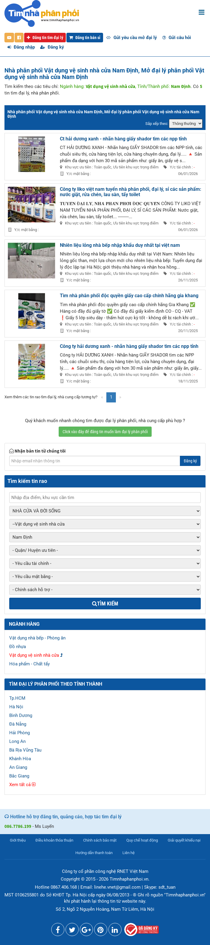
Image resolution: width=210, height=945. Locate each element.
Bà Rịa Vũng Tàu (25, 750)
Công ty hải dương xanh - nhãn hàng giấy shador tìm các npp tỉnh (129, 346)
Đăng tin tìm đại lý (45, 37)
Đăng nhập (21, 47)
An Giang (18, 767)
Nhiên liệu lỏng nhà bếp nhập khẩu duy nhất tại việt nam (120, 245)
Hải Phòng (19, 732)
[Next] (120, 397)
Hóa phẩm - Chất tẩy (29, 664)
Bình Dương (20, 715)
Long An (17, 741)
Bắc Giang (19, 776)
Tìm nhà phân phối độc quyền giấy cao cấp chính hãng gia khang (129, 295)
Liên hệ (128, 852)
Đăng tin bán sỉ (84, 37)
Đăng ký (52, 47)
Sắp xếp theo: (156, 123)
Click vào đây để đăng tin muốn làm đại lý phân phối (105, 431)
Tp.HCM (17, 698)
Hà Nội (16, 706)
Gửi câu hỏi (176, 37)
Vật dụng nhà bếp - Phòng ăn (37, 638)
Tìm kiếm (105, 603)
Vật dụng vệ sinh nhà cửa (34, 655)
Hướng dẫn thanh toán (94, 852)
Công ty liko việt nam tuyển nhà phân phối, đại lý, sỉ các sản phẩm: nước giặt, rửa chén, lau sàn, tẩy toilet (130, 191)
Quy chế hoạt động (142, 840)
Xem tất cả (22, 784)
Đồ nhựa (17, 646)
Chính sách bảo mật (99, 840)
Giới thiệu (18, 840)
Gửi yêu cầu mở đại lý (131, 37)
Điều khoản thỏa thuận (54, 840)
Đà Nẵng (17, 724)
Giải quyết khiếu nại (184, 840)
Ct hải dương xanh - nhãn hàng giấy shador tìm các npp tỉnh (123, 139)
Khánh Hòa (20, 758)
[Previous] (102, 397)
